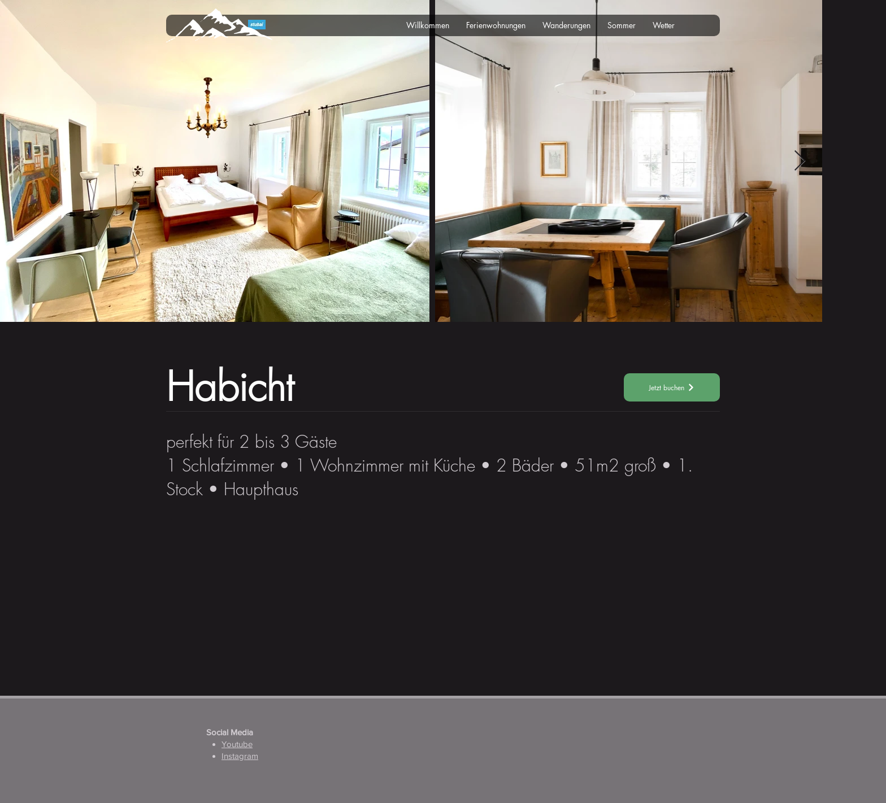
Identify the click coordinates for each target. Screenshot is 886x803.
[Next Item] (799, 161)
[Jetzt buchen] (672, 387)
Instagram (240, 756)
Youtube (237, 744)
